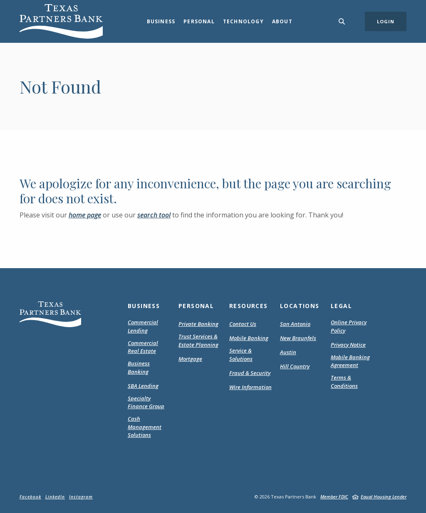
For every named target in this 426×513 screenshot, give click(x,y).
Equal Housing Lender (383, 496)
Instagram (81, 497)
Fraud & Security (249, 373)
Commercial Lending (143, 326)
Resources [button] (248, 306)
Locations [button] (300, 306)
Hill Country (295, 366)
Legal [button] (341, 306)
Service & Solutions (241, 355)
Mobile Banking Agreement (352, 361)
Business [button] (161, 21)
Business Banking (139, 367)
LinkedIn (55, 497)
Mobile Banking (248, 338)
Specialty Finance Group (146, 402)
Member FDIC (334, 496)
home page (85, 215)
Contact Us (242, 324)
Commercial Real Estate (143, 347)
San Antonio (295, 324)
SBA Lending (143, 386)
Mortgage (190, 359)
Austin (288, 352)
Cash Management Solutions (144, 427)
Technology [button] (243, 21)
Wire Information (250, 387)
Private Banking (198, 324)
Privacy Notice (348, 345)
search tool (154, 215)
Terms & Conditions (352, 382)
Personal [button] (199, 21)
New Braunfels (298, 338)
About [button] (282, 21)
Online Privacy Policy (349, 326)
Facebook (30, 497)
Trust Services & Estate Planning (198, 340)
